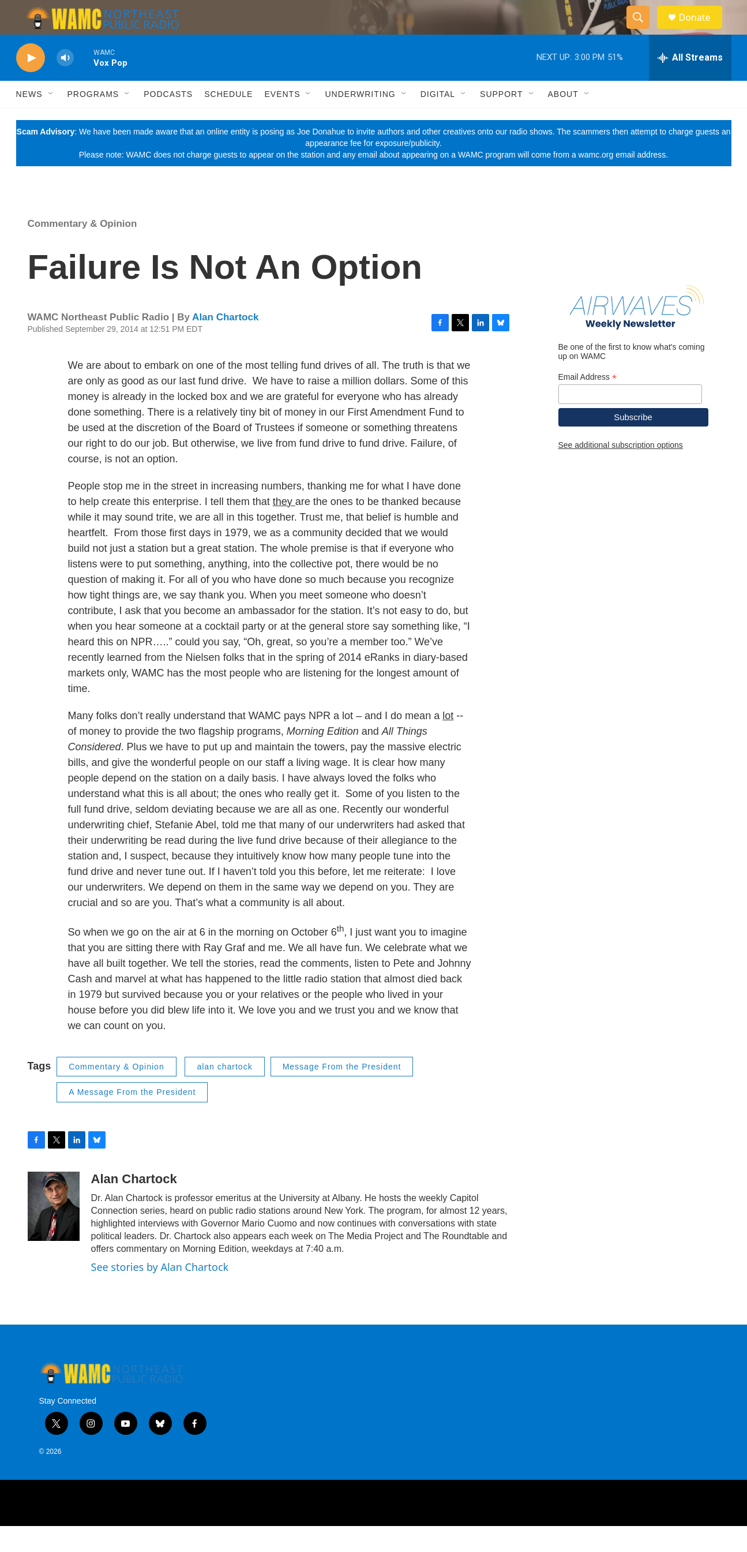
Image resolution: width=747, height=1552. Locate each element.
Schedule (228, 120)
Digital (438, 120)
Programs (93, 120)
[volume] (65, 84)
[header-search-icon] (643, 30)
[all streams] (690, 84)
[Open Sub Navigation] (51, 120)
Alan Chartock (225, 343)
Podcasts (168, 120)
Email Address (587, 403)
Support (501, 120)
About (563, 120)
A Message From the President (132, 1118)
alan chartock (224, 1092)
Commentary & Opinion (82, 249)
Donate (702, 30)
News (29, 120)
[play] (30, 84)
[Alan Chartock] (54, 1232)
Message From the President (342, 1092)
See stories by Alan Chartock (160, 1293)
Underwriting (360, 120)
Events (282, 120)
